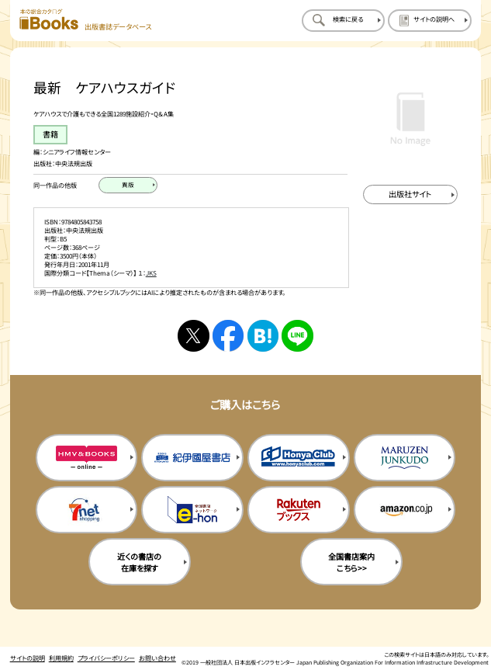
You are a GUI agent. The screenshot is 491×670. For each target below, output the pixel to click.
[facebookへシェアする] (228, 336)
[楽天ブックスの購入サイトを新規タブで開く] (298, 509)
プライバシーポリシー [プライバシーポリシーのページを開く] (106, 658)
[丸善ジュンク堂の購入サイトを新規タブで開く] (405, 457)
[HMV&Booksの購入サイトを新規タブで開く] (87, 457)
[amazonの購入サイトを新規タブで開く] (405, 509)
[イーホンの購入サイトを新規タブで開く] (192, 509)
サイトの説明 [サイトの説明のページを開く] (27, 658)
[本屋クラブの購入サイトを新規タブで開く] (298, 457)
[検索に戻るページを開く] (343, 20)
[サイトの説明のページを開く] (429, 20)
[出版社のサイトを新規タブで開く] (410, 194)
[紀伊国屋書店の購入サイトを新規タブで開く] (192, 457)
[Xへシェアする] (193, 336)
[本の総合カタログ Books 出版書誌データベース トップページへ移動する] (85, 20)
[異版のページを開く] (128, 185)
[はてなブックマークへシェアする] (263, 336)
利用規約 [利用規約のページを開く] (61, 658)
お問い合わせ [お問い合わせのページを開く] (157, 658)
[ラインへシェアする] (297, 336)
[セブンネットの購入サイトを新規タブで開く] (87, 509)
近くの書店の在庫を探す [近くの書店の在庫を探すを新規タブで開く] (139, 562)
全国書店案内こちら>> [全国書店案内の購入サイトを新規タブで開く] (351, 562)
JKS (151, 273)
